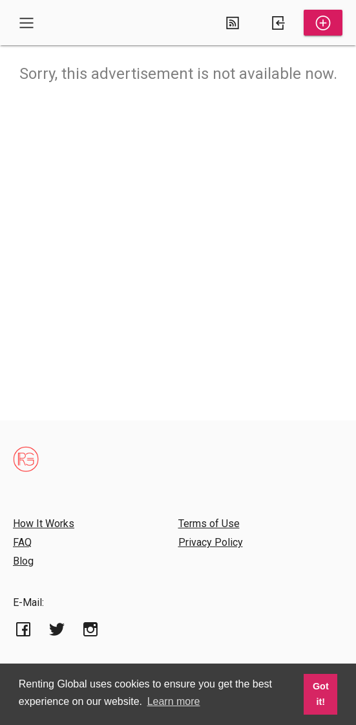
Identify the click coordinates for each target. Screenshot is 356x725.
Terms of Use (209, 523)
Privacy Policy (210, 542)
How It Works (43, 523)
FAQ (22, 542)
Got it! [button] (321, 694)
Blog (23, 561)
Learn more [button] (173, 701)
